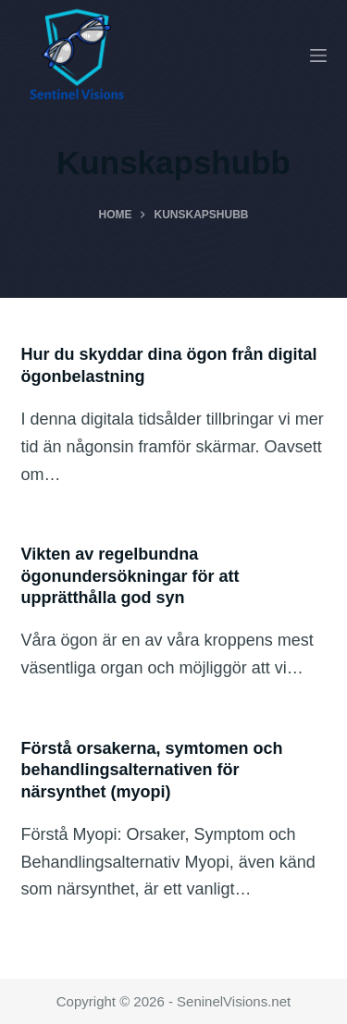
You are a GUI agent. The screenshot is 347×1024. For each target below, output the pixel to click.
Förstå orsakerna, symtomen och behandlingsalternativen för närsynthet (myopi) (152, 770)
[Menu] (318, 55)
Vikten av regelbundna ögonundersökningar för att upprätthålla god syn (130, 576)
